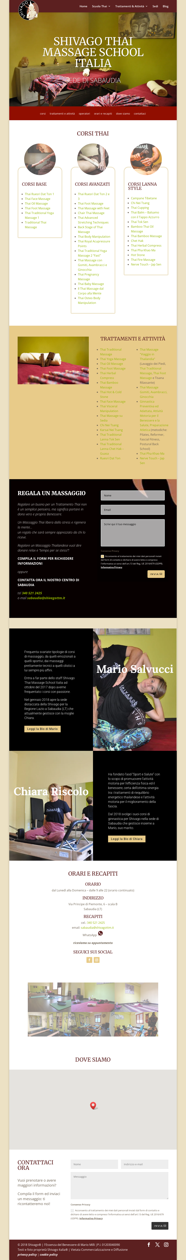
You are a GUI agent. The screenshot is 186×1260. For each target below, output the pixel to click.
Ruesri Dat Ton (110, 458)
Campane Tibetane (144, 198)
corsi (43, 113)
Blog (165, 6)
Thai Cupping (140, 208)
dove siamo (123, 113)
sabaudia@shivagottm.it (46, 598)
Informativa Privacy (111, 567)
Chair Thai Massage (91, 213)
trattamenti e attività (62, 113)
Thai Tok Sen (139, 222)
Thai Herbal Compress (146, 245)
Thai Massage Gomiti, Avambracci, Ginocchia (153, 392)
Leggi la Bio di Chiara (127, 839)
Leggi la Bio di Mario (42, 729)
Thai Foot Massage (37, 208)
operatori (84, 113)
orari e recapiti (103, 113)
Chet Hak (137, 241)
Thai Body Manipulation (94, 237)
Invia (154, 574)
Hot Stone (138, 255)
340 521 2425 (32, 593)
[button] (94, 1106)
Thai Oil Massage (36, 203)
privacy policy (27, 1255)
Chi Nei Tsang (140, 203)
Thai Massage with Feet (94, 208)
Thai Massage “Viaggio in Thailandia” (149, 354)
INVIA (158, 1225)
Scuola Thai (99, 6)
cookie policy (49, 1255)
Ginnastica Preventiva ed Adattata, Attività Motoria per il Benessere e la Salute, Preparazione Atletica (154, 416)
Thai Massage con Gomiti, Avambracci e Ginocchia (92, 265)
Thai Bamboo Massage (146, 236)
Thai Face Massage (37, 199)
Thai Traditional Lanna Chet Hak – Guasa (112, 449)
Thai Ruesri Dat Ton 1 (39, 194)
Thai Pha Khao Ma (143, 250)
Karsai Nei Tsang (111, 430)
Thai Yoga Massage (113, 359)
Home (83, 6)
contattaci (140, 113)
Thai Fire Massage (143, 260)
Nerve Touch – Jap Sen (146, 264)
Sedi (155, 6)
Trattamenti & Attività (129, 6)
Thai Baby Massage (91, 284)
